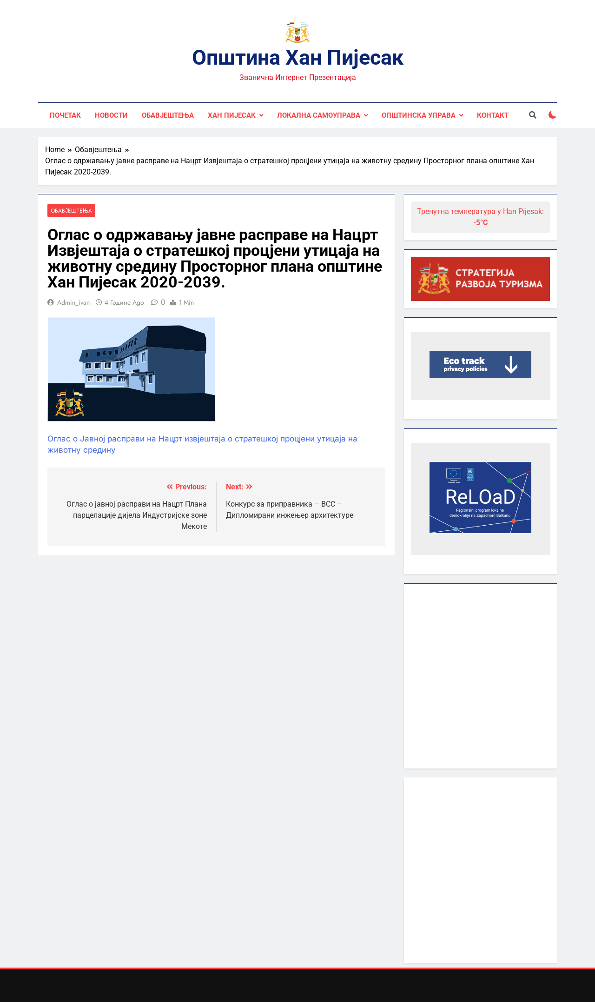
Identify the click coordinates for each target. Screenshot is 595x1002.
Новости (111, 115)
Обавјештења (168, 115)
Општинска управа (419, 115)
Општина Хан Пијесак (297, 57)
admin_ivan (73, 302)
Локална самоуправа (318, 115)
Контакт (493, 115)
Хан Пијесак (232, 115)
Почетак (65, 115)
